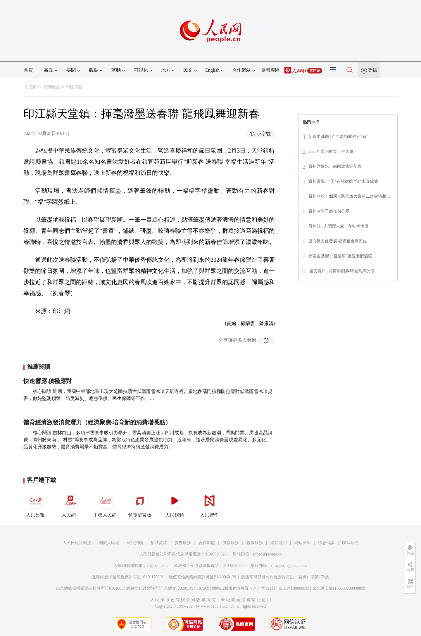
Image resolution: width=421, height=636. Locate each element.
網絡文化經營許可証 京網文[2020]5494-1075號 (167, 588)
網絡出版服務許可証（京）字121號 (243, 588)
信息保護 (326, 543)
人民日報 (35, 503)
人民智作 (209, 503)
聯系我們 (350, 543)
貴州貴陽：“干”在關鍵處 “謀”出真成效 (343, 181)
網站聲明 (278, 543)
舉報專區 (270, 70)
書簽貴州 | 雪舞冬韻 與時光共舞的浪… (344, 271)
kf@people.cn (158, 565)
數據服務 (254, 543)
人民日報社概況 (77, 543)
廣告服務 (183, 543)
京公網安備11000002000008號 (338, 588)
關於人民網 (109, 543)
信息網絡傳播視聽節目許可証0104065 (89, 588)
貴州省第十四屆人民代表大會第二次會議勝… (349, 196)
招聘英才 (159, 543)
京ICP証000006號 (293, 588)
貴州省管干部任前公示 (328, 211)
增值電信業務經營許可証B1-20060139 (202, 577)
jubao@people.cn (267, 554)
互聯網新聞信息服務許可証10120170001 (128, 577)
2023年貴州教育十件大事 (330, 151)
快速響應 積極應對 (47, 381)
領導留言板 (139, 503)
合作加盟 (207, 543)
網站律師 (302, 543)
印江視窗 (74, 87)
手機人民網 (105, 503)
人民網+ (70, 503)
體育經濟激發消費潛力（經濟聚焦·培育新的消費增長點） (97, 422)
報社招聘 (135, 543)
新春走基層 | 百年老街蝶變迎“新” (338, 136)
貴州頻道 (51, 87)
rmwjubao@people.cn (289, 565)
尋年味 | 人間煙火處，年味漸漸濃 (338, 226)
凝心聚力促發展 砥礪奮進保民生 (337, 241)
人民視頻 (174, 503)
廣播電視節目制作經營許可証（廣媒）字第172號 (285, 577)
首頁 (28, 70)
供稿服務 (230, 543)
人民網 (30, 87)
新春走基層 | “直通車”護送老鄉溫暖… (342, 256)
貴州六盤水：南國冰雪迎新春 (335, 166)
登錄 (372, 70)
